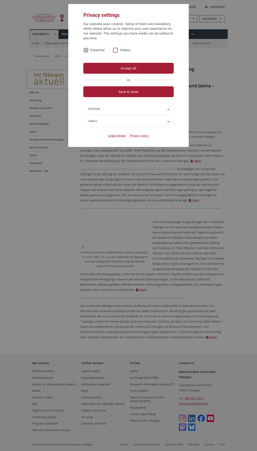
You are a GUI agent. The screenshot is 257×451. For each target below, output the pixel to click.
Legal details (117, 135)
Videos (125, 50)
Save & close (129, 92)
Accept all (128, 68)
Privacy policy (139, 135)
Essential (97, 50)
